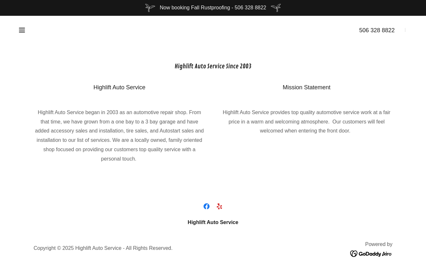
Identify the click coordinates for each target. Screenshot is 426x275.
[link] (206, 206)
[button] (21, 30)
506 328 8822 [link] (377, 30)
